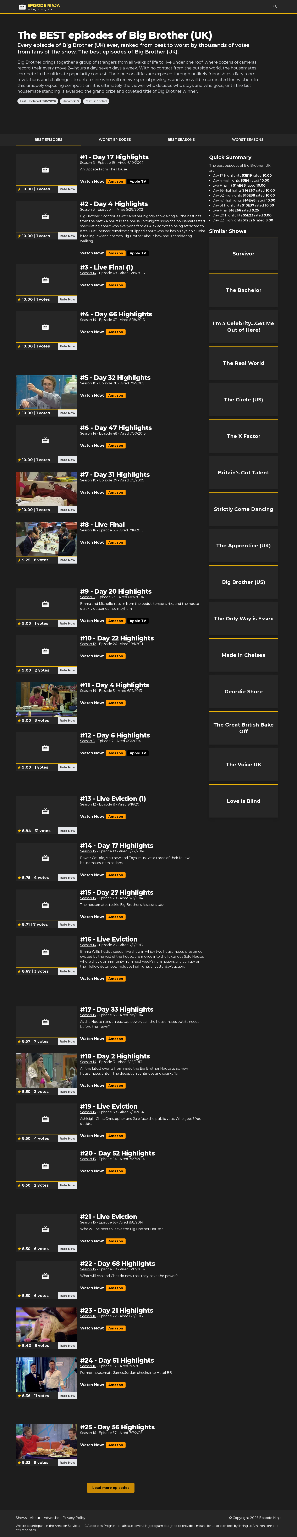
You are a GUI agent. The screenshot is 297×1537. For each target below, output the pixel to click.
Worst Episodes (115, 140)
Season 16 (88, 530)
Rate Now (67, 189)
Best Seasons (181, 140)
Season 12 (88, 644)
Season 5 (87, 597)
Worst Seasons (248, 140)
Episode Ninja (270, 1518)
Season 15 (88, 851)
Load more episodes (110, 1488)
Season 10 (88, 383)
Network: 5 (70, 101)
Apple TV (138, 181)
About (35, 1518)
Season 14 (88, 273)
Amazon (115, 181)
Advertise (51, 1518)
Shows (21, 1518)
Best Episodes (48, 140)
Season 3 (87, 163)
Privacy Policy (74, 1518)
